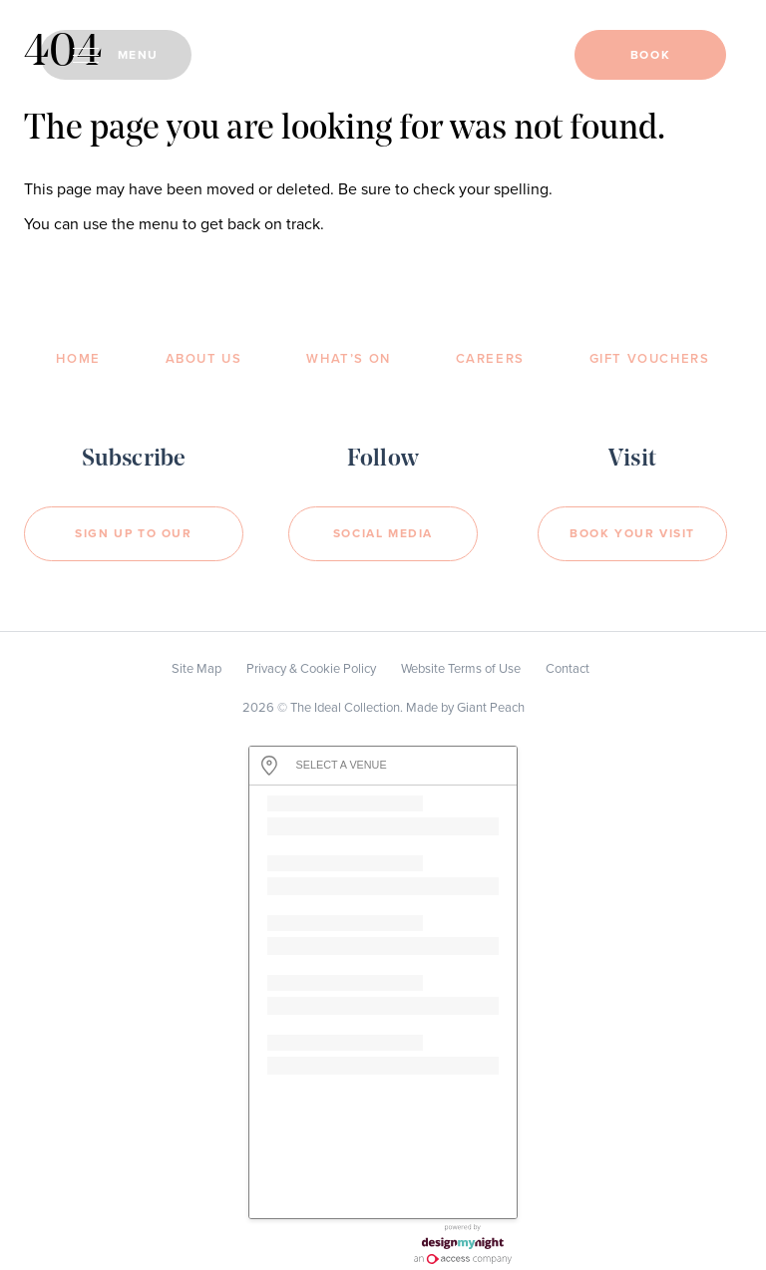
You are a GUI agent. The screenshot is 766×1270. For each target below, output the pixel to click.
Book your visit (632, 533)
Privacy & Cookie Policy (311, 669)
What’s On (348, 359)
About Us (204, 359)
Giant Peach (491, 708)
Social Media (383, 533)
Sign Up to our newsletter (133, 543)
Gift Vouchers (649, 359)
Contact (567, 669)
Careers (490, 359)
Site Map (196, 669)
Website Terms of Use (461, 669)
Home (78, 359)
